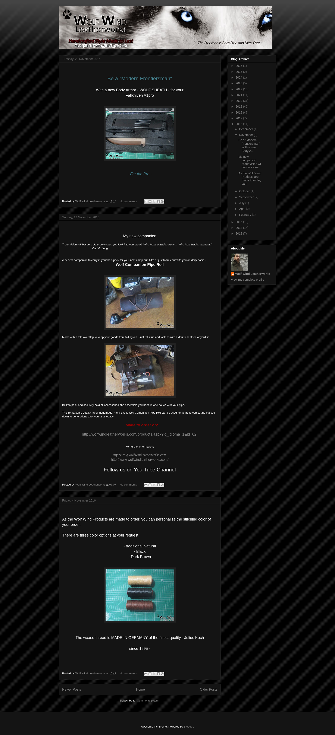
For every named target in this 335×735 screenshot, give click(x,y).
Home (140, 689)
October (245, 191)
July (242, 203)
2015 (239, 222)
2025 (239, 71)
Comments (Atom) (148, 700)
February (245, 214)
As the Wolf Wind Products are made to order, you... (249, 179)
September (246, 197)
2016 (239, 124)
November (246, 135)
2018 (239, 112)
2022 (239, 89)
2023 (239, 83)
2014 (239, 227)
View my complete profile (247, 279)
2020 (239, 100)
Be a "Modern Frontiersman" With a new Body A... (249, 145)
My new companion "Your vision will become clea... (250, 162)
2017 (239, 118)
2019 (239, 106)
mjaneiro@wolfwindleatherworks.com (139, 455)
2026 (239, 65)
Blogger (188, 726)
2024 (239, 77)
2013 (239, 233)
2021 (239, 95)
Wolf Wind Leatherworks (252, 274)
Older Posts (208, 689)
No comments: (129, 201)
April (242, 208)
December (246, 129)
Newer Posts (71, 689)
